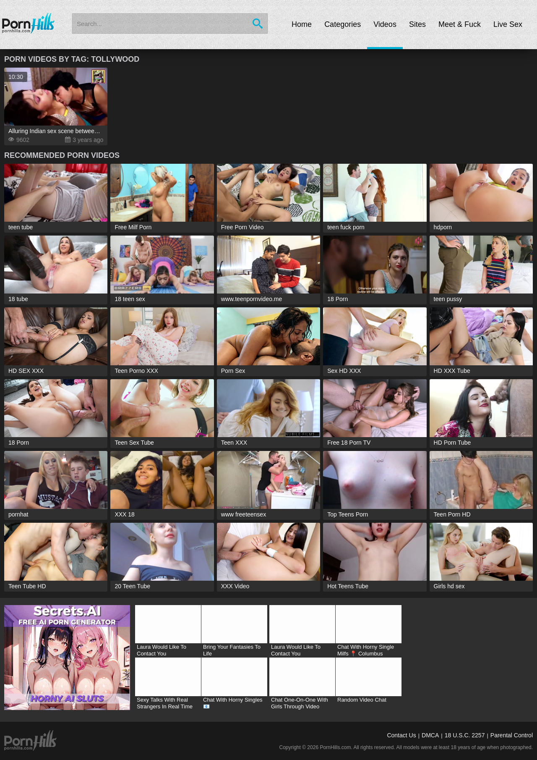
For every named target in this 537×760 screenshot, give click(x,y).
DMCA (430, 735)
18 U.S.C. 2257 (465, 735)
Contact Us (401, 735)
